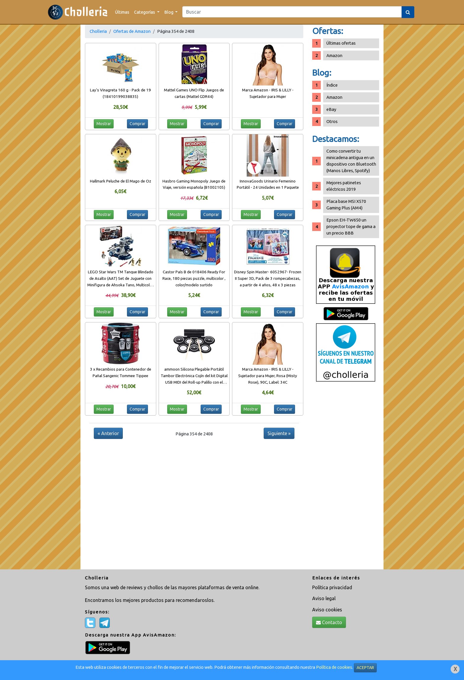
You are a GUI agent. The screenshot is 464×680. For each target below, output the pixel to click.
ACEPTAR (365, 667)
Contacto (329, 622)
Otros (332, 121)
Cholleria (98, 31)
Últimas (122, 11)
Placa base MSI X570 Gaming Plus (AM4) (346, 204)
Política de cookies (334, 667)
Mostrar (103, 123)
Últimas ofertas (341, 43)
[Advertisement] (345, 477)
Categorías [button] (145, 11)
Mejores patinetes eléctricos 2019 (343, 186)
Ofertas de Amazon (132, 31)
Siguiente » (279, 433)
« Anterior (108, 433)
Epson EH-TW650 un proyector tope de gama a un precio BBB (351, 226)
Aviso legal (324, 598)
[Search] (292, 11)
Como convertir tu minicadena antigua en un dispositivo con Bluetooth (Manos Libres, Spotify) (351, 160)
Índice (332, 85)
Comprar (137, 123)
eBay (331, 109)
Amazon (334, 55)
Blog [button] (169, 11)
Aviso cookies (327, 609)
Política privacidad (332, 587)
